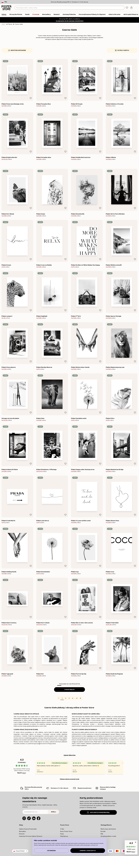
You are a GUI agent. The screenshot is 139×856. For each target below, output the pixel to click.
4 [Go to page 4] (72, 698)
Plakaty (10, 24)
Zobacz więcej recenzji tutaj (69, 779)
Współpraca (64, 836)
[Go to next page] (80, 698)
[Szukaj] (123, 8)
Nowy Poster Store (66, 831)
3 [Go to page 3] (69, 698)
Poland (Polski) (20, 851)
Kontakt (103, 831)
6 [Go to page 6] (76, 698)
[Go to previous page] (58, 698)
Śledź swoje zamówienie (108, 829)
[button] (131, 847)
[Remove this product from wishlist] (30, 98)
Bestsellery (22, 831)
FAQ (102, 834)
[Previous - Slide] (33, 767)
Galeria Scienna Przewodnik (28, 829)
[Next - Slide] (125, 767)
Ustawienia (51, 850)
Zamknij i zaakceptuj (88, 850)
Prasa (62, 834)
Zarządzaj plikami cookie (108, 836)
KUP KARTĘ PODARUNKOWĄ (98, 812)
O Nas (62, 829)
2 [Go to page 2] (65, 698)
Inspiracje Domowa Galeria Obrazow (30, 836)
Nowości (22, 834)
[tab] (127, 8)
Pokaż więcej (69, 689)
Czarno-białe (19, 24)
